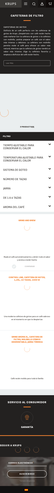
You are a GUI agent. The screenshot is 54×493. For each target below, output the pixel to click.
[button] (42, 3)
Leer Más (9, 63)
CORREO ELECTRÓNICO (21, 463)
